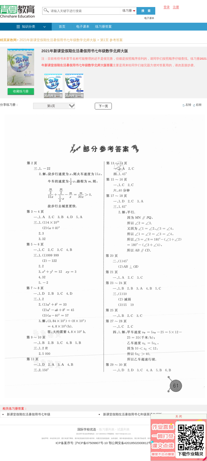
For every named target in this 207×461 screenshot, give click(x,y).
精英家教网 (8, 40)
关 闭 (178, 416)
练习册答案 (103, 26)
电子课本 (149, 18)
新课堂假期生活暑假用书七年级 (28, 414)
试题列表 (123, 429)
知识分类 (28, 26)
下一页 (103, 106)
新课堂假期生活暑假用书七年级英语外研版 (132, 414)
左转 (188, 104)
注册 (176, 7)
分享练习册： (9, 104)
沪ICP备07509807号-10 (91, 443)
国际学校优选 (86, 429)
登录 (167, 7)
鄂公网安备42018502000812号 (130, 443)
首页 (62, 26)
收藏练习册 (21, 91)
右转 (199, 104)
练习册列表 (106, 429)
